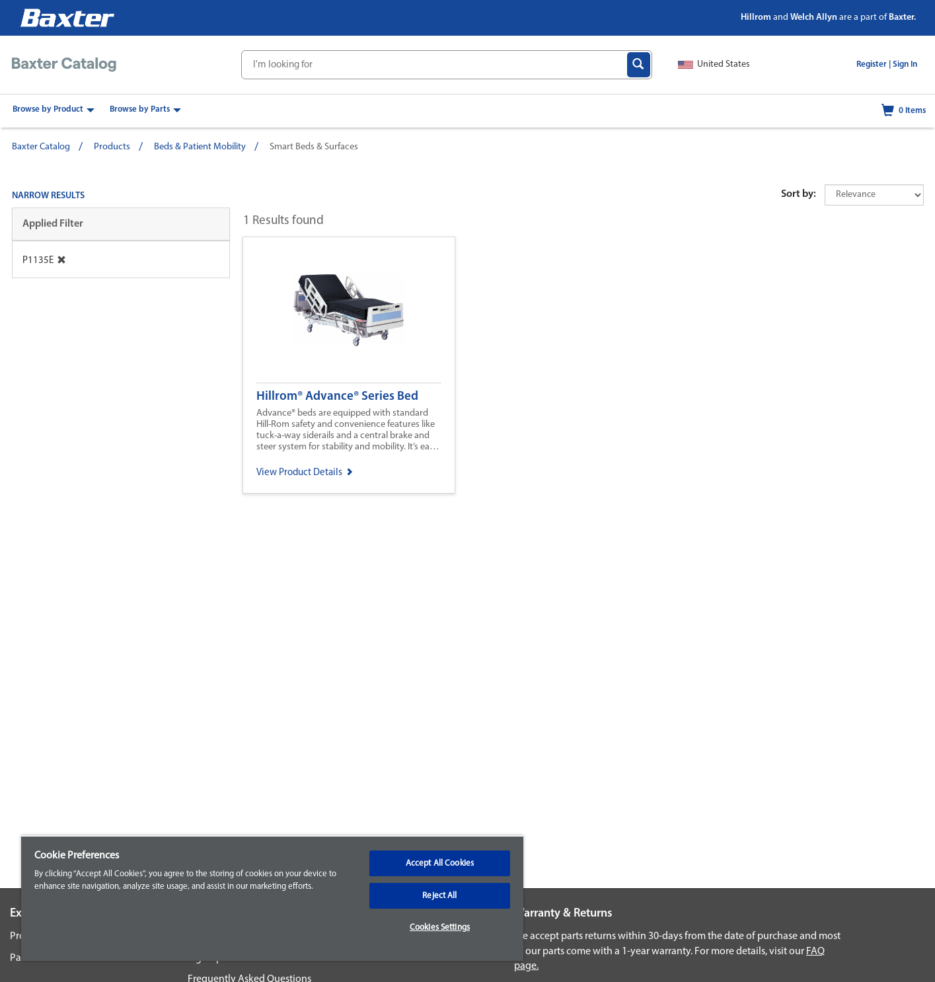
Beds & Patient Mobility (200, 147)
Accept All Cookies (440, 863)
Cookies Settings (440, 927)
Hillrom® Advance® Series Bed (337, 397)
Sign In (905, 64)
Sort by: (798, 194)
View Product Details (304, 473)
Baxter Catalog (41, 147)
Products (112, 147)
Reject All (439, 895)
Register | (873, 64)
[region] (272, 898)
